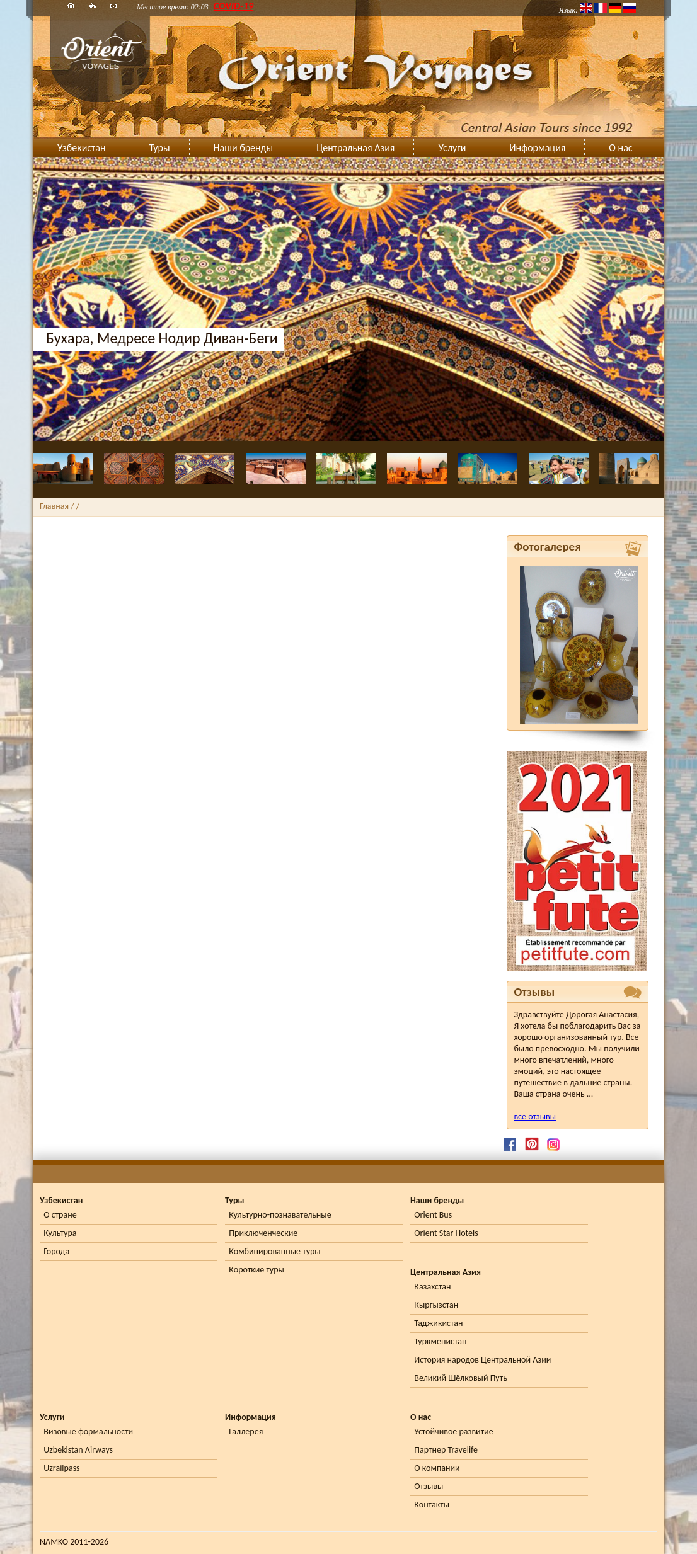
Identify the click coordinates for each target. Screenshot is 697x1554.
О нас (620, 148)
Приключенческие (263, 1233)
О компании (436, 1468)
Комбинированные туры (274, 1251)
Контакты (431, 1504)
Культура (59, 1233)
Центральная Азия (355, 148)
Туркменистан (440, 1341)
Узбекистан (81, 148)
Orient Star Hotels (446, 1233)
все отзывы (535, 1116)
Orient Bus (433, 1214)
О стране (59, 1214)
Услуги (452, 148)
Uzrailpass (61, 1468)
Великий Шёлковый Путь (460, 1378)
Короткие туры (256, 1269)
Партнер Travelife (446, 1449)
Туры (159, 148)
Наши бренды (244, 148)
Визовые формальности (88, 1431)
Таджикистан (438, 1323)
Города (56, 1251)
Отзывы (428, 1486)
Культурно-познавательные (280, 1214)
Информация (537, 148)
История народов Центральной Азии (482, 1359)
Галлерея (246, 1431)
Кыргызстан (436, 1305)
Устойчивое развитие (453, 1431)
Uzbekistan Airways (78, 1449)
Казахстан (432, 1286)
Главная (54, 506)
